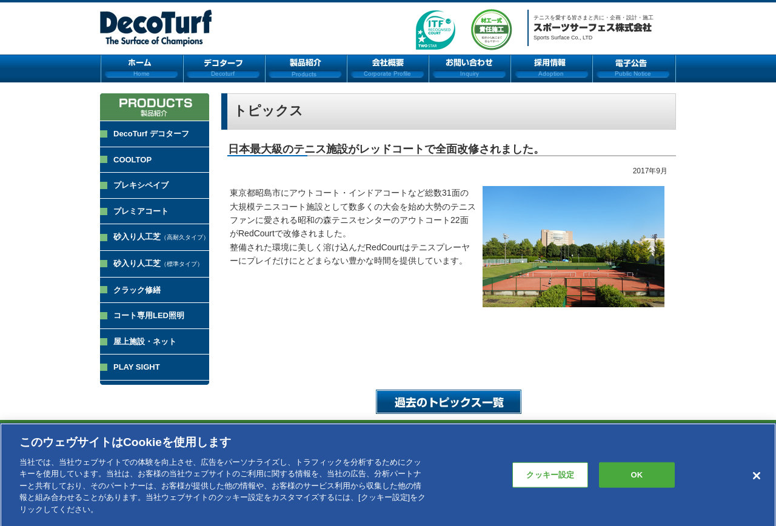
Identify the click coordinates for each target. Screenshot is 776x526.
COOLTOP (132, 159)
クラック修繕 (137, 290)
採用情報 (551, 68)
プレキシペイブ (141, 185)
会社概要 (388, 68)
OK (636, 479)
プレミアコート (141, 211)
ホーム (141, 68)
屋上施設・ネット (144, 341)
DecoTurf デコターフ (151, 133)
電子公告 (634, 68)
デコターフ (224, 68)
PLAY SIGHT (136, 366)
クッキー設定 (550, 479)
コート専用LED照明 (148, 315)
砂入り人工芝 (161, 236)
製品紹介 (306, 68)
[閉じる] (756, 480)
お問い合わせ (469, 68)
